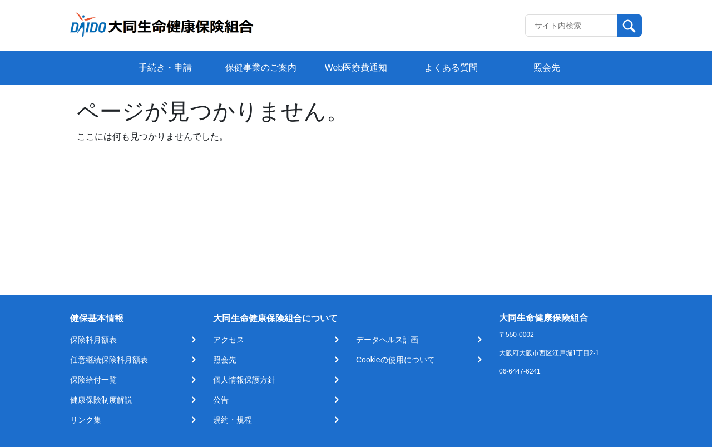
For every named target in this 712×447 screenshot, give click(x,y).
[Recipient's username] (571, 25)
